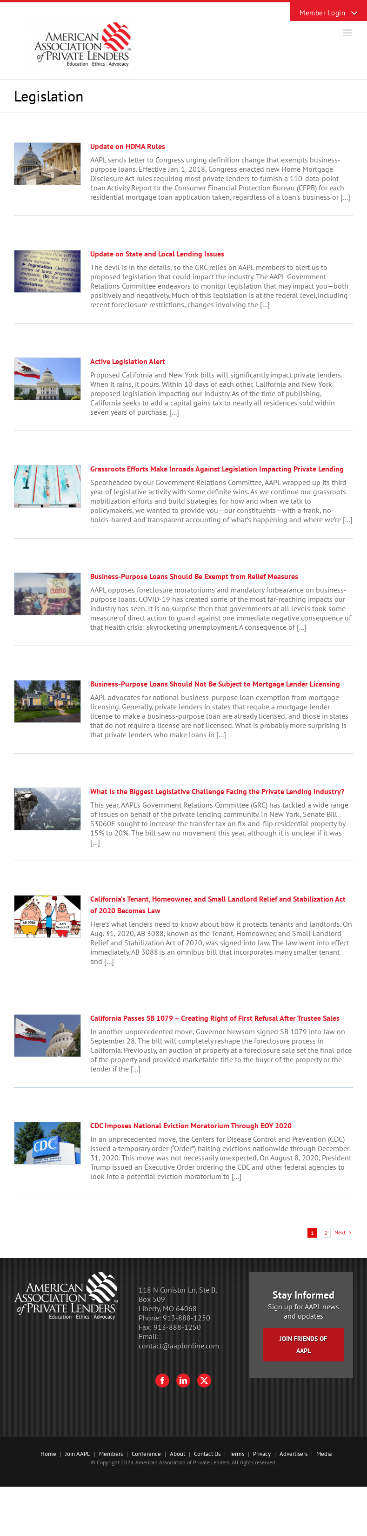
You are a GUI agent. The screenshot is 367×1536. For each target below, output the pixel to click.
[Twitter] (204, 1381)
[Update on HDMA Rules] (47, 163)
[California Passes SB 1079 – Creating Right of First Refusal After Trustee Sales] (47, 1035)
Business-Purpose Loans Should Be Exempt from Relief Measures (194, 576)
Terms (236, 1454)
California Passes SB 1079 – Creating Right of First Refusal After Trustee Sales (215, 1018)
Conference (146, 1454)
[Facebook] (162, 1381)
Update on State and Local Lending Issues (157, 253)
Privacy (262, 1454)
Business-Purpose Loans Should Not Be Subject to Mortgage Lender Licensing (215, 683)
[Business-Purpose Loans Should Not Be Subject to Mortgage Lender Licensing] (47, 701)
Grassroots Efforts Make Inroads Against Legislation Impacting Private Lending (217, 468)
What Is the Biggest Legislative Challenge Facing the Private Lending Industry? (217, 791)
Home (48, 1454)
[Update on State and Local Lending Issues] (47, 271)
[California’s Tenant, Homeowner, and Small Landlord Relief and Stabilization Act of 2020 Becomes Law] (47, 916)
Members (111, 1454)
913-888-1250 (186, 1317)
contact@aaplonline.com (179, 1345)
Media (324, 1454)
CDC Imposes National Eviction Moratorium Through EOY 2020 (191, 1125)
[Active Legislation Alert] (47, 378)
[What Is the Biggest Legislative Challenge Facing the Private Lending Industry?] (47, 809)
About (177, 1454)
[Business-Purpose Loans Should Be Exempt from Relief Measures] (47, 594)
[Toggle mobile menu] (348, 33)
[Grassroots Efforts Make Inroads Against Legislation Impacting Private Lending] (47, 486)
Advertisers (293, 1454)
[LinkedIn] (183, 1381)
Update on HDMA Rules (127, 146)
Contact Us (207, 1454)
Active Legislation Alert (127, 361)
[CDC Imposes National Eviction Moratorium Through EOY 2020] (47, 1143)
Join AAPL (77, 1454)
